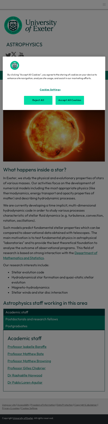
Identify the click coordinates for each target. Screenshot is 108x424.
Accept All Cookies (69, 100)
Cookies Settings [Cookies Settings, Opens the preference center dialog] (50, 89)
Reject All (38, 100)
